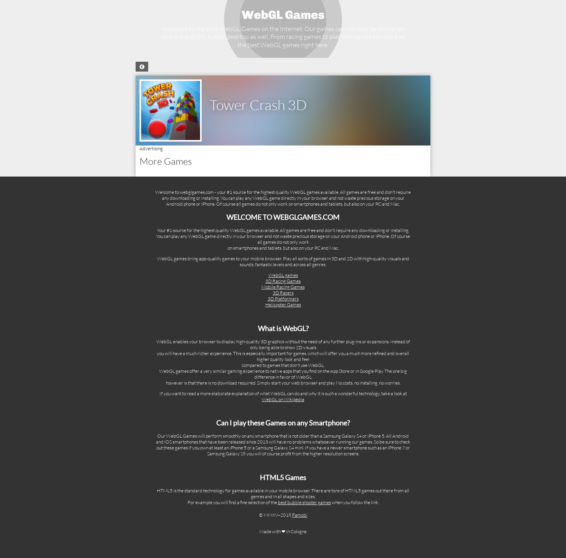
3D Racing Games (283, 281)
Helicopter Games (283, 305)
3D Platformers (283, 299)
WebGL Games (283, 15)
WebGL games (283, 275)
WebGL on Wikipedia (283, 399)
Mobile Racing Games (283, 287)
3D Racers (283, 293)
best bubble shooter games (304, 502)
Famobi (299, 515)
